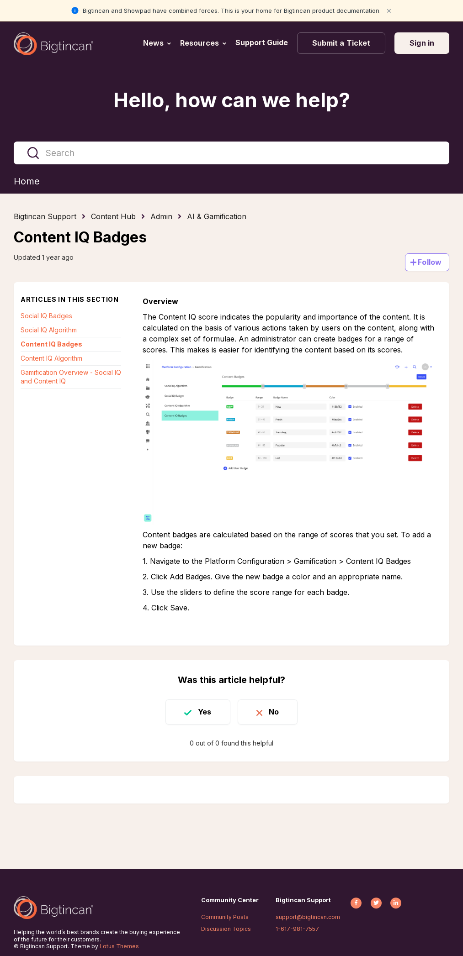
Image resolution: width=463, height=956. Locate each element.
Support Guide (262, 42)
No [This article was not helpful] (274, 711)
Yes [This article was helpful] (204, 711)
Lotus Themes (119, 946)
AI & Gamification (216, 216)
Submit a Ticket (341, 42)
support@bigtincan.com (308, 917)
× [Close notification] (389, 10)
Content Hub (113, 216)
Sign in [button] (422, 42)
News (153, 42)
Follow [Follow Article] (430, 262)
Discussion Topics (226, 928)
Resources (199, 42)
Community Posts (225, 917)
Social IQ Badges (46, 316)
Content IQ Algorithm (51, 358)
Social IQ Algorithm (49, 330)
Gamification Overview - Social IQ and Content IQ (71, 376)
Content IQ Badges (51, 344)
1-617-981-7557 (297, 928)
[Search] (231, 153)
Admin (161, 216)
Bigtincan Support (45, 216)
